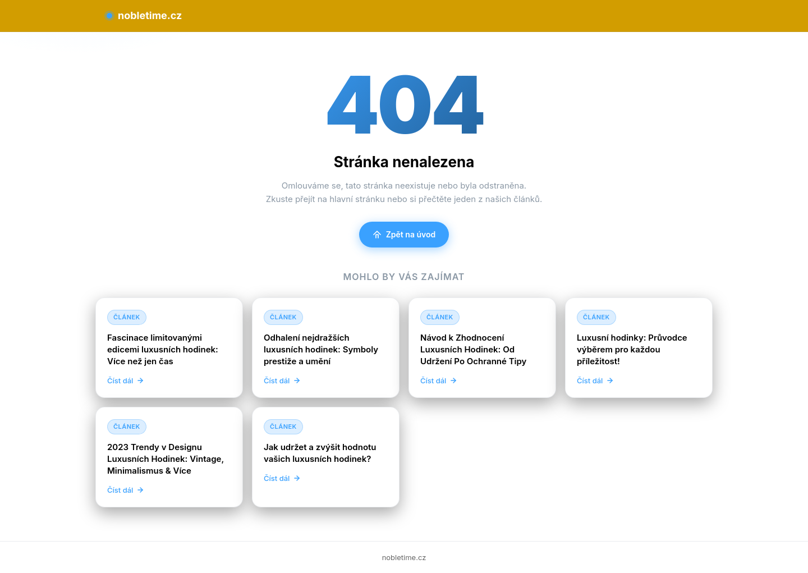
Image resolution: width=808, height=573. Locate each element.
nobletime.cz (144, 15)
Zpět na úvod (404, 234)
